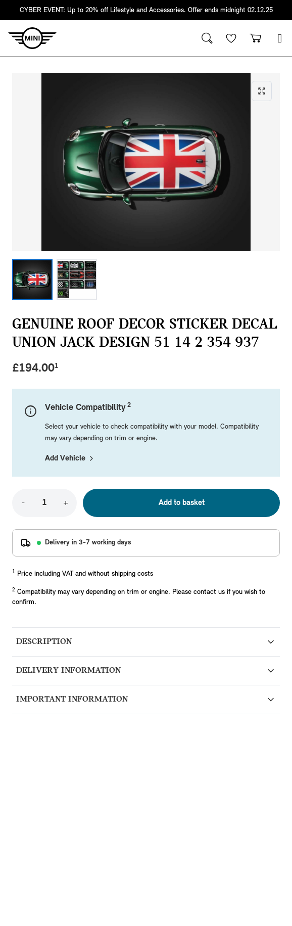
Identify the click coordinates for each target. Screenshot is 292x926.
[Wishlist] (231, 38)
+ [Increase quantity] (65, 503)
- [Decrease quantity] (23, 503)
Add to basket (182, 503)
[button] (280, 38)
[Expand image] (146, 162)
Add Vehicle (70, 458)
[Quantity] (44, 503)
